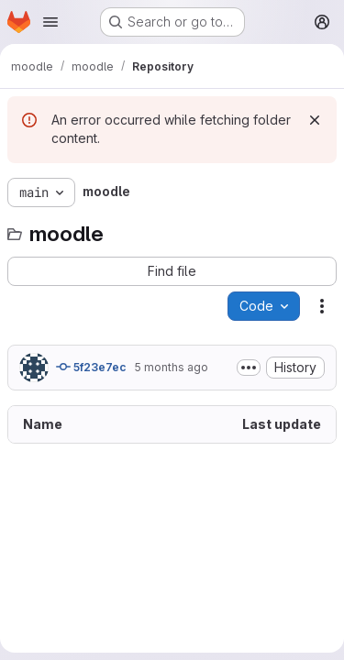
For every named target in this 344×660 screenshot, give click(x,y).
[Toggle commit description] (249, 367)
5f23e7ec (91, 366)
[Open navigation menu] (50, 22)
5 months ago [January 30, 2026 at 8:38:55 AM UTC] (171, 367)
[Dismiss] (315, 120)
